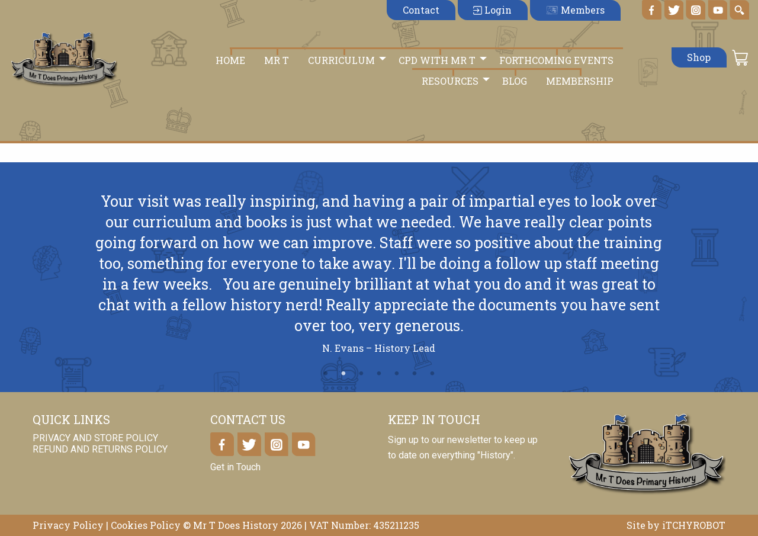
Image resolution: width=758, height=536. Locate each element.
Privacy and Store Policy (95, 438)
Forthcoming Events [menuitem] (556, 60)
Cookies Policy (146, 525)
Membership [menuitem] (580, 81)
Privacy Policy (68, 525)
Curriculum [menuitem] (341, 60)
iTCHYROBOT (693, 525)
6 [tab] (414, 374)
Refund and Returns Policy (100, 449)
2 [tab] (343, 374)
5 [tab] (397, 374)
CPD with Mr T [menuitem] (437, 60)
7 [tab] (432, 374)
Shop (699, 57)
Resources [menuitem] (450, 81)
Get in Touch (235, 467)
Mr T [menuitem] (276, 60)
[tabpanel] (379, 278)
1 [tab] (326, 374)
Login (492, 10)
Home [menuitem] (230, 60)
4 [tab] (379, 374)
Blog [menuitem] (514, 81)
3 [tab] (361, 374)
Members (575, 10)
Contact (421, 10)
